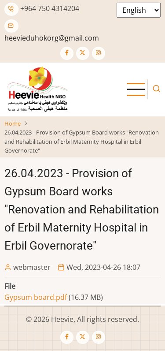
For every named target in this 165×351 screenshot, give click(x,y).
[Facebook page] (66, 53)
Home (12, 123)
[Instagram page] (98, 53)
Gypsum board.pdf (35, 297)
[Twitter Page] (82, 53)
